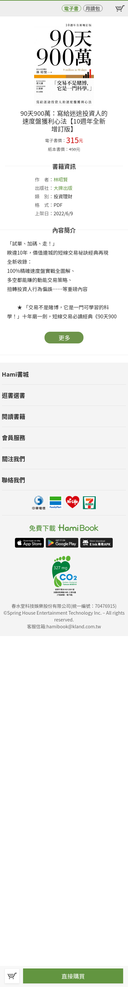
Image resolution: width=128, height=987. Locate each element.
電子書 (71, 8)
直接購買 (73, 976)
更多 (64, 337)
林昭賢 (61, 179)
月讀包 (92, 8)
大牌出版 (63, 187)
